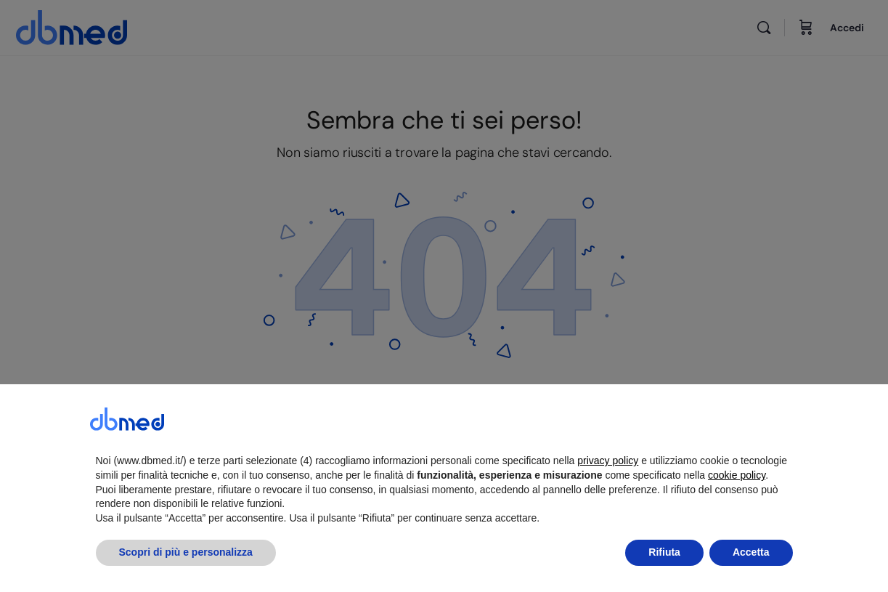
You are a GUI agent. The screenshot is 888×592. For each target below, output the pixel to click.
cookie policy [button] (736, 509)
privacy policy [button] (607, 494)
